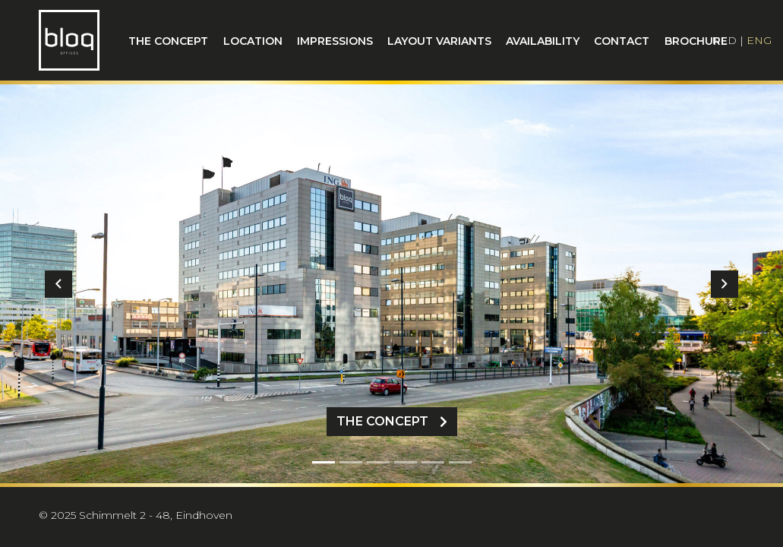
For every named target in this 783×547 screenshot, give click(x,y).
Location (253, 41)
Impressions (335, 41)
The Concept (391, 421)
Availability (542, 41)
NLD (724, 40)
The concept (168, 41)
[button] (59, 283)
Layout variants (439, 41)
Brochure (696, 41)
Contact (621, 41)
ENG (759, 40)
